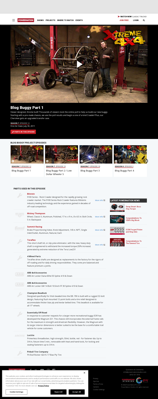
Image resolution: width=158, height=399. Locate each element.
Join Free (124, 20)
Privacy (95, 378)
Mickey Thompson (36, 213)
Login (135, 20)
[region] (45, 383)
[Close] (84, 372)
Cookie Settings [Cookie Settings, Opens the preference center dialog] (16, 392)
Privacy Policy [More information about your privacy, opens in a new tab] (43, 386)
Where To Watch (65, 20)
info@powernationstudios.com (134, 372)
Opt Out (96, 381)
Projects (50, 20)
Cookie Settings (99, 389)
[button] (13, 20)
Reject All (58, 392)
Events (79, 20)
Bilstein (31, 193)
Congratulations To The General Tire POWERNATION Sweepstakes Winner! (135, 244)
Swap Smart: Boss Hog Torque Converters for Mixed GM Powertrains (135, 210)
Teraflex (31, 240)
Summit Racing (34, 226)
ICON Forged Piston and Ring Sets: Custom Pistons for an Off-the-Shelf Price (135, 233)
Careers (96, 387)
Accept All (76, 392)
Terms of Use (98, 384)
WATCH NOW (132, 16)
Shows (40, 20)
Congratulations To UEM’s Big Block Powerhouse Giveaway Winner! (134, 221)
